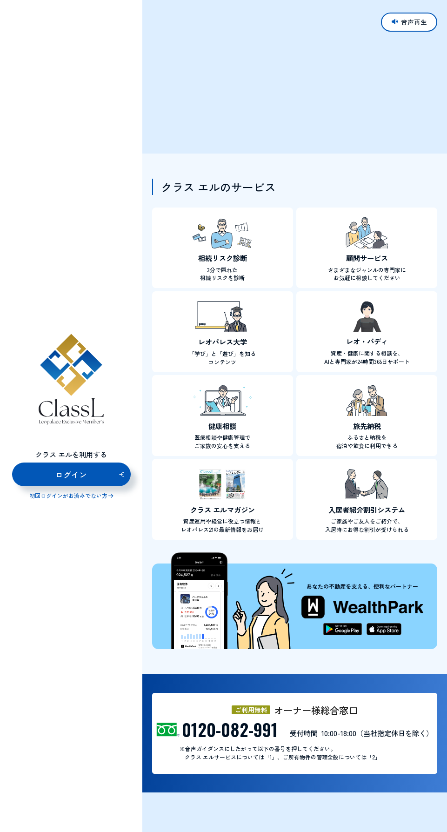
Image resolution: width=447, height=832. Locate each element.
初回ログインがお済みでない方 (68, 495)
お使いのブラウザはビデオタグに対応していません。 (294, 76)
